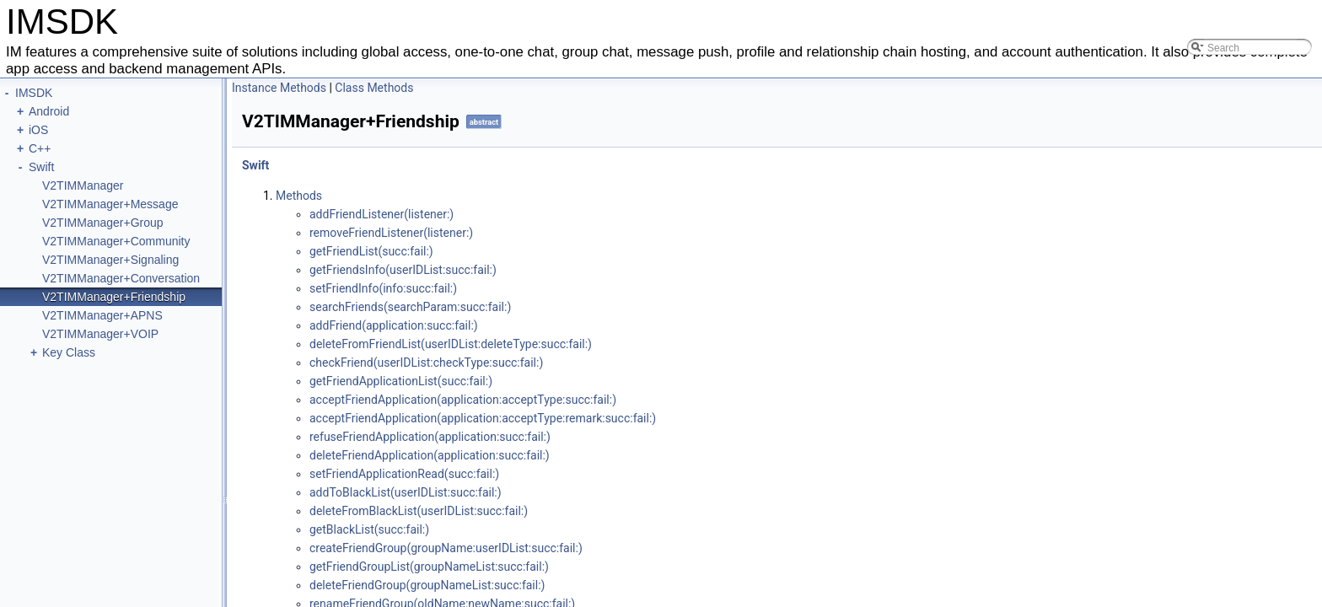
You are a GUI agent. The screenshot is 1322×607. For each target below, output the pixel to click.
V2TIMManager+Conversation (121, 278)
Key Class (68, 352)
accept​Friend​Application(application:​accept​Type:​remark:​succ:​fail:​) (482, 418)
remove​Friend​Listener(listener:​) (391, 232)
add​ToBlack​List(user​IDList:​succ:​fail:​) (405, 492)
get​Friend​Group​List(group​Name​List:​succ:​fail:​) (429, 566)
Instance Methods (279, 87)
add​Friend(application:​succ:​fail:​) (393, 325)
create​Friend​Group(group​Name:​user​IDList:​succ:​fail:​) (446, 548)
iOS (38, 130)
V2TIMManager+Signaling (110, 259)
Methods (299, 195)
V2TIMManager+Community (116, 241)
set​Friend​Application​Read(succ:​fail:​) (404, 474)
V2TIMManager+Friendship (113, 297)
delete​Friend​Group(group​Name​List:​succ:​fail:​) (427, 585)
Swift (41, 167)
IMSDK (33, 92)
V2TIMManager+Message (110, 204)
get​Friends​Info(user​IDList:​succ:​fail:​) (403, 270)
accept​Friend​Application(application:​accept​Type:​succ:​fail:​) (462, 399)
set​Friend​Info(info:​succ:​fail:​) (383, 288)
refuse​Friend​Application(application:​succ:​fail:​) (430, 436)
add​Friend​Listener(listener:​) (381, 214)
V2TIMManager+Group (103, 222)
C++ (40, 148)
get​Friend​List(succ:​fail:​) (371, 251)
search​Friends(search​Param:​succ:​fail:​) (410, 307)
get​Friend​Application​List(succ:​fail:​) (400, 381)
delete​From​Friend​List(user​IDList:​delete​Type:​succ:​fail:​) (450, 344)
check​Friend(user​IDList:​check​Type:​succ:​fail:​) (426, 362)
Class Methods (374, 87)
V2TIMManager (82, 185)
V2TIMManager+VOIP (100, 334)
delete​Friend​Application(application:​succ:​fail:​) (429, 455)
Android (49, 111)
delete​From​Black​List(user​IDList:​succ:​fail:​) (418, 511)
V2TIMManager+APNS (102, 315)
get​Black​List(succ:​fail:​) (369, 529)
